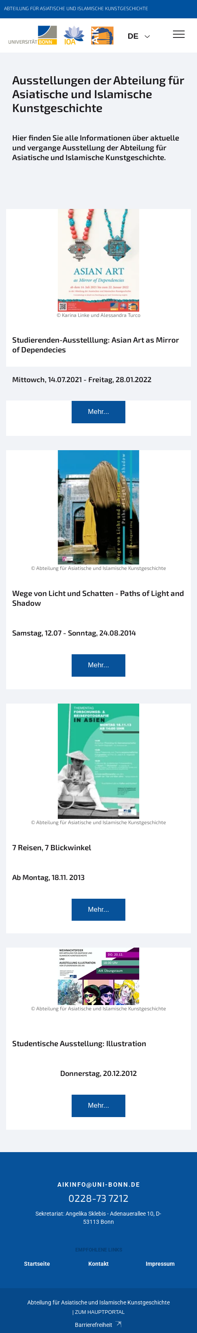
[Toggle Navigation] (179, 34)
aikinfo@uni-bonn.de (98, 1184)
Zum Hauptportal (100, 1312)
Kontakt (98, 1263)
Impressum (160, 1263)
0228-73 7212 (98, 1198)
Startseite (37, 1263)
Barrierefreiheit (98, 1325)
